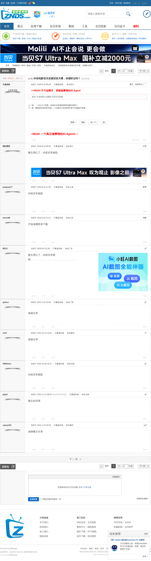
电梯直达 (139, 84)
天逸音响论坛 (49, 65)
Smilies (52, 476)
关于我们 (44, 522)
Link (41, 476)
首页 (2, 3)
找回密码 (127, 3)
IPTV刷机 (92, 531)
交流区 (65, 38)
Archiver (83, 548)
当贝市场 (55, 26)
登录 (111, 3)
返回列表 (107, 71)
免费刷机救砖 (132, 38)
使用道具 (135, 140)
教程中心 (81, 527)
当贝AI (128, 522)
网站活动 (80, 38)
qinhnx (6, 302)
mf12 (5, 333)
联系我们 (44, 527)
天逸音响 (6, 84)
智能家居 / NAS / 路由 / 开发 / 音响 (26, 65)
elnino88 (6, 218)
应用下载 (36, 26)
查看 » (145, 556)
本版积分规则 (142, 499)
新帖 (91, 548)
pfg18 (5, 394)
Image (37, 476)
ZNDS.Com (13, 555)
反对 (53, 181)
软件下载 (17, 38)
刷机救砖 (91, 527)
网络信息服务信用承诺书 (87, 552)
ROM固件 (143, 38)
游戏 (24, 38)
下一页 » (76, 459)
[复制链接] (85, 79)
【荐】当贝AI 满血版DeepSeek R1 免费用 (127, 540)
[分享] (30, 79)
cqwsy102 (7, 425)
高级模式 (116, 477)
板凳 (145, 187)
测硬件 (73, 38)
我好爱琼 (6, 146)
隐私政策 (44, 536)
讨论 (29, 38)
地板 (145, 218)
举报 (145, 140)
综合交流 (81, 522)
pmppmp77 (7, 187)
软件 (102, 548)
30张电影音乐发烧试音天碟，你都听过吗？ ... (76, 65)
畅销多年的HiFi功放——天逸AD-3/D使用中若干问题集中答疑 (60, 108)
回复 (34, 140)
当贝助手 (129, 527)
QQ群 (13, 3)
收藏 (7, 3)
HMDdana (7, 364)
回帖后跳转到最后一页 (50, 499)
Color (33, 476)
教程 (71, 26)
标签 (96, 548)
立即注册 (118, 3)
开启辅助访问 (108, 2)
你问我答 (121, 38)
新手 (114, 38)
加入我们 (44, 531)
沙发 (145, 146)
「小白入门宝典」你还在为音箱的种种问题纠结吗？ (57, 105)
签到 (136, 26)
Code (49, 476)
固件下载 (81, 531)
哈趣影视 (118, 527)
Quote (45, 476)
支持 (44, 181)
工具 (84, 26)
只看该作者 (58, 84)
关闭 (146, 534)
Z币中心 (88, 38)
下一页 (142, 71)
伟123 (5, 248)
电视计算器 (36, 38)
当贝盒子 (119, 26)
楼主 (131, 84)
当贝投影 (100, 26)
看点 (20, 26)
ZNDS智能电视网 (1, 65)
